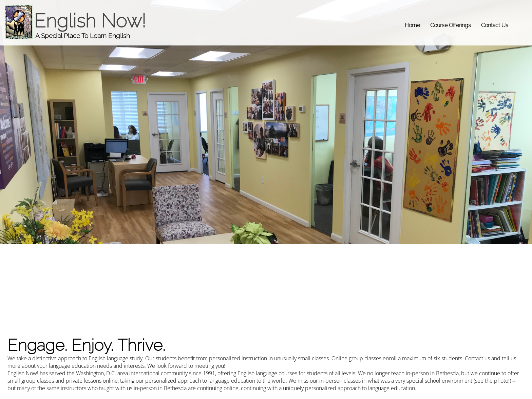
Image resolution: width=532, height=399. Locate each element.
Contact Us (494, 25)
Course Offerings (450, 25)
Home (412, 25)
